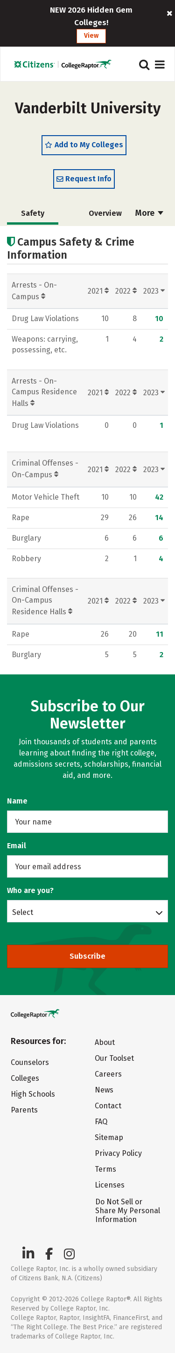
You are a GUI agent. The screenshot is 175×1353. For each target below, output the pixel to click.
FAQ (101, 1121)
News (104, 1089)
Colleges (25, 1078)
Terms (105, 1169)
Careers (108, 1074)
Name (17, 801)
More (149, 213)
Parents (24, 1110)
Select (22, 912)
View (91, 36)
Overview (105, 213)
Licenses (110, 1185)
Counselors (30, 1062)
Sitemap (109, 1137)
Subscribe (87, 956)
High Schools (33, 1094)
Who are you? (30, 890)
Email (16, 845)
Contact (108, 1105)
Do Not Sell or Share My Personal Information (127, 1210)
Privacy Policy (118, 1153)
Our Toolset (114, 1058)
